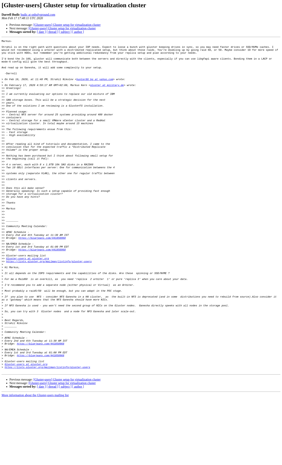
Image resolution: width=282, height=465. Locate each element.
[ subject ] (65, 31)
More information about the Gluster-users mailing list (35, 461)
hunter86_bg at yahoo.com (94, 87)
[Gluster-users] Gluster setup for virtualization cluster (67, 24)
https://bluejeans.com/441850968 (42, 278)
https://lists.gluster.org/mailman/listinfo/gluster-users (49, 306)
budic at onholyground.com (38, 14)
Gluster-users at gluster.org (27, 302)
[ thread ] (52, 31)
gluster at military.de (107, 94)
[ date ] (41, 31)
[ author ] (78, 31)
